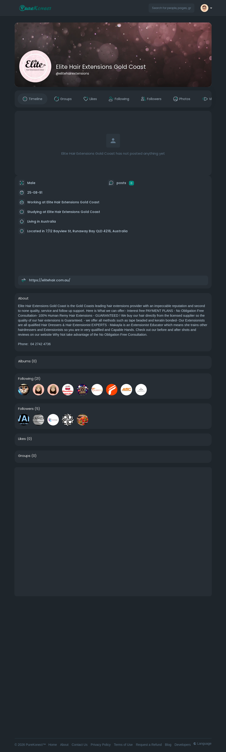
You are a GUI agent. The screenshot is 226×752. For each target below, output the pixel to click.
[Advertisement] (113, 499)
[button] (171, 8)
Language (202, 743)
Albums (24, 361)
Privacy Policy (101, 744)
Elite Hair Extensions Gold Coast (101, 67)
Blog (168, 744)
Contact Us (79, 744)
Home (52, 744)
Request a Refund (149, 744)
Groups (24, 456)
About (64, 744)
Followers (26, 409)
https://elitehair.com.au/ (49, 280)
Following (25, 378)
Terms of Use (123, 744)
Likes (22, 439)
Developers (182, 744)
